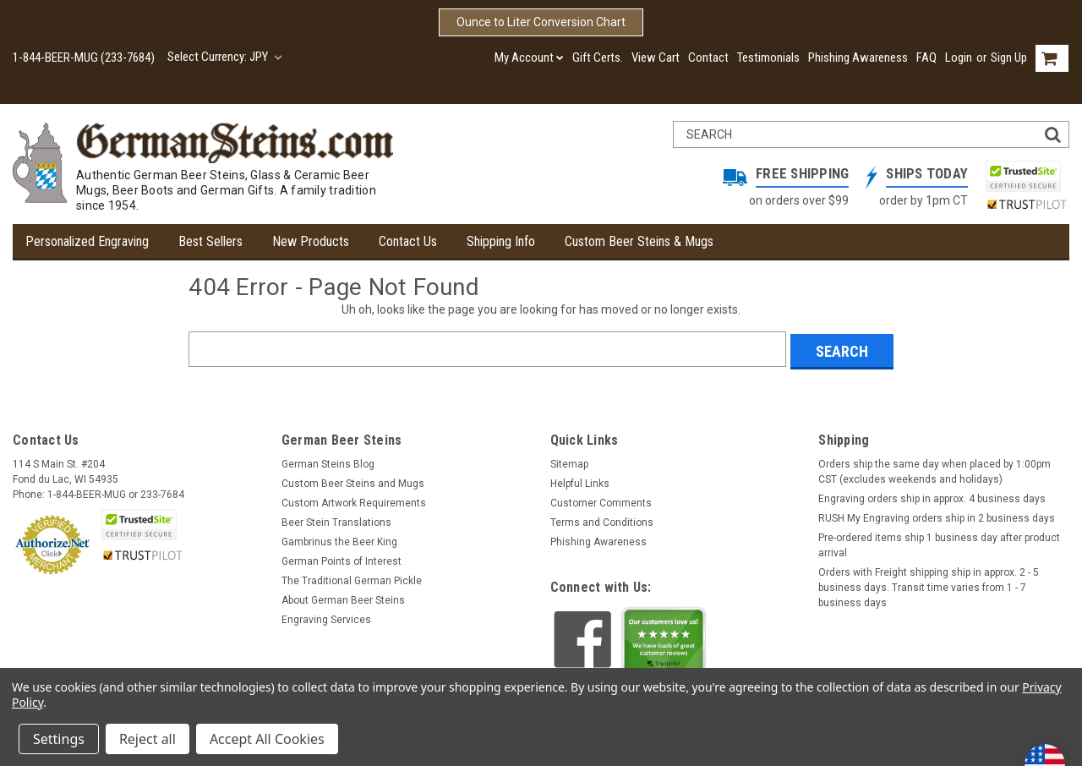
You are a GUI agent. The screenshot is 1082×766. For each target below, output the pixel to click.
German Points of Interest (341, 559)
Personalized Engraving (87, 241)
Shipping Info (501, 241)
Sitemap (569, 462)
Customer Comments (601, 500)
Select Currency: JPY (224, 56)
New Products (310, 241)
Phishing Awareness (858, 57)
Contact (708, 57)
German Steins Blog (327, 462)
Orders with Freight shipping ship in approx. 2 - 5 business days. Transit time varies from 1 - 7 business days (928, 585)
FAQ (926, 57)
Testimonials (768, 57)
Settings (59, 739)
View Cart (655, 57)
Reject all (147, 739)
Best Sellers (210, 241)
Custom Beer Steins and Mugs (352, 481)
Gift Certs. (597, 57)
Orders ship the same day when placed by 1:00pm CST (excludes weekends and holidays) (934, 469)
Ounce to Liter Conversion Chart (541, 22)
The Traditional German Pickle (351, 578)
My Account (529, 57)
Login (958, 57)
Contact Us (408, 241)
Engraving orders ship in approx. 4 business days (932, 496)
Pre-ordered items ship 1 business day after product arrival (939, 542)
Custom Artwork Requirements (353, 500)
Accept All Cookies (267, 739)
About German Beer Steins (343, 598)
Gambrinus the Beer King (339, 539)
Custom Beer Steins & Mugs (639, 241)
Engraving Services (326, 617)
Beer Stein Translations (336, 520)
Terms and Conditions (601, 520)
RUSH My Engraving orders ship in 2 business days (936, 516)
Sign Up (1009, 57)
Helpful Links (579, 481)
